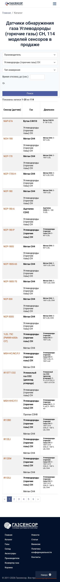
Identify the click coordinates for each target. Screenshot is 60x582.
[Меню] (55, 4)
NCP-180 (8, 191)
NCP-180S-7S (10, 281)
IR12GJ (7, 477)
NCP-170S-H (10, 173)
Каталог (8, 539)
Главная (6, 13)
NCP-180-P (9, 230)
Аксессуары (10, 553)
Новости (35, 535)
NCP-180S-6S (10, 264)
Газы (7, 544)
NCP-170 (8, 156)
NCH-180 (8, 138)
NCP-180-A (9, 208)
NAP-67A (8, 121)
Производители (12, 558)
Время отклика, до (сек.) (15, 76)
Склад (8, 549)
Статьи (34, 539)
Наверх (46, 574)
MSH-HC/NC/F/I (12, 353)
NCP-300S (9, 316)
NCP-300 (8, 299)
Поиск (30, 93)
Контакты (36, 557)
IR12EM (7, 458)
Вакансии (35, 544)
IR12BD (7, 420)
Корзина (9, 567)
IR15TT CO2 (10, 372)
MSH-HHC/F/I (11, 401)
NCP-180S (9, 246)
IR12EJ (7, 439)
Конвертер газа (12, 563)
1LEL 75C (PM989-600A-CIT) (11, 338)
